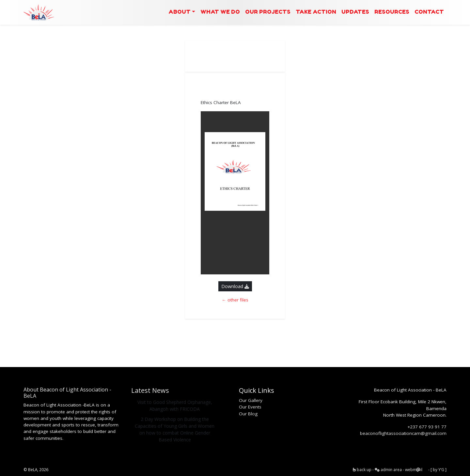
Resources (391, 11)
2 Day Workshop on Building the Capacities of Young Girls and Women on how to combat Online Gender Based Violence (174, 429)
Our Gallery (250, 400)
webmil (413, 469)
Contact (429, 11)
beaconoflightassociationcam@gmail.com (403, 433)
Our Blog (248, 414)
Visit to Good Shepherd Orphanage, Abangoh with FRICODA (174, 405)
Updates (355, 11)
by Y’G (438, 469)
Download (235, 286)
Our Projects (267, 11)
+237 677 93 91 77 (426, 427)
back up (362, 469)
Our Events (250, 407)
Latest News (150, 390)
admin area (388, 469)
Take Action (316, 11)
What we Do (220, 11)
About (179, 11)
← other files (235, 300)
